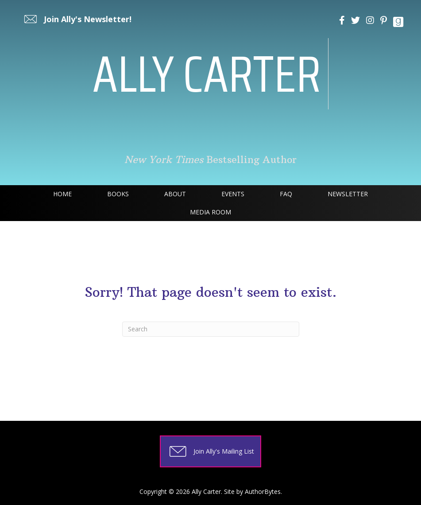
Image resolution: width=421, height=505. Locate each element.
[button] (77, 19)
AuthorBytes (263, 491)
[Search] (210, 329)
